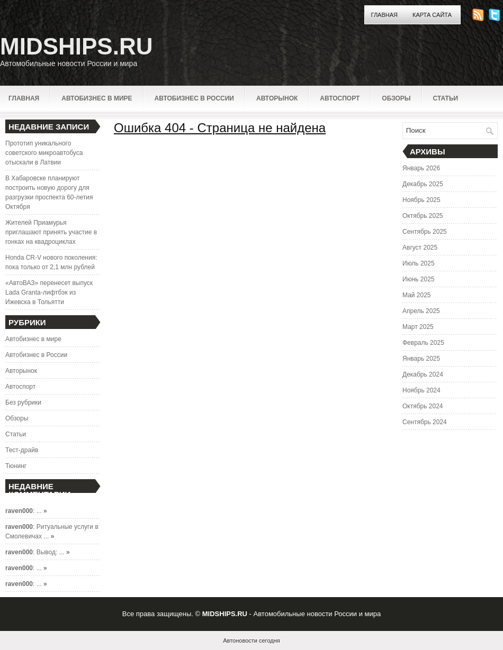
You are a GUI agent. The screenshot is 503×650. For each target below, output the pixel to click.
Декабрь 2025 (422, 184)
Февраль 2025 (423, 342)
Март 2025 (418, 327)
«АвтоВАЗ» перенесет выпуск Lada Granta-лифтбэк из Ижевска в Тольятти (49, 292)
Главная (384, 15)
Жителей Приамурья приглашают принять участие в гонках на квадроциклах (51, 232)
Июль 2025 (418, 263)
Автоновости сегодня (251, 640)
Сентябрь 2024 (424, 422)
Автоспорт (340, 98)
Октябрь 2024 (422, 406)
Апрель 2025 (421, 311)
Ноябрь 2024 (421, 390)
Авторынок (277, 98)
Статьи (446, 98)
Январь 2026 (421, 168)
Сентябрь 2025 (424, 231)
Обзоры (396, 98)
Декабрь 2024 (422, 374)
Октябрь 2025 (422, 215)
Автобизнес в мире (96, 98)
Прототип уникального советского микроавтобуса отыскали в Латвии (44, 153)
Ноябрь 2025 (421, 200)
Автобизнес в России (194, 98)
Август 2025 (419, 247)
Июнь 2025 (418, 279)
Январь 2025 (421, 358)
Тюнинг (15, 466)
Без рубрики (23, 402)
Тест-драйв (21, 450)
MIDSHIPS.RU (76, 46)
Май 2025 (416, 295)
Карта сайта (432, 15)
